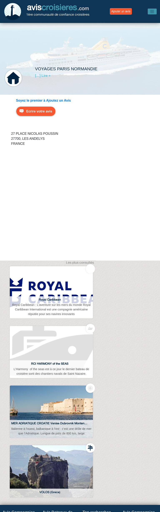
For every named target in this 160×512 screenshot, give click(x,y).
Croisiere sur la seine (98, 457)
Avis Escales (94, 483)
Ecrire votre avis (39, 111)
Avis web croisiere (95, 413)
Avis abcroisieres (95, 404)
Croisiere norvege (95, 435)
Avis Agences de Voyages (57, 483)
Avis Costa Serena (56, 430)
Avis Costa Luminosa (58, 438)
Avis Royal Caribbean (18, 435)
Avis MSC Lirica (54, 421)
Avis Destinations (125, 483)
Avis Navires (76, 492)
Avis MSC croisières (17, 418)
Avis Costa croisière (17, 426)
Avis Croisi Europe (16, 457)
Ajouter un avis (121, 11)
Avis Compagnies (45, 492)
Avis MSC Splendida (57, 404)
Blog (26, 483)
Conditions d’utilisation (111, 492)
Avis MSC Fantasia (56, 413)
